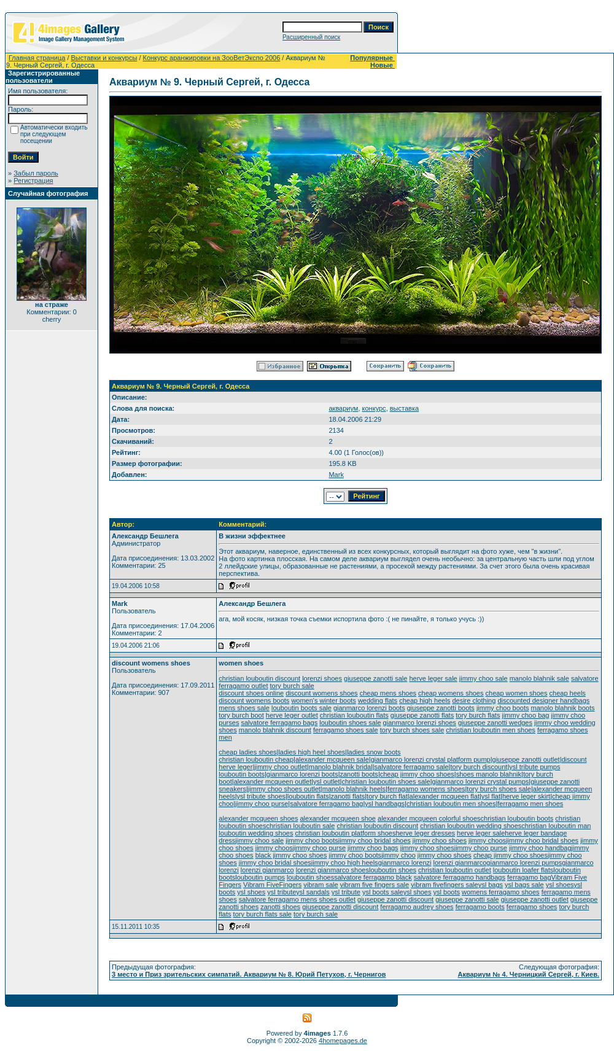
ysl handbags (385, 803)
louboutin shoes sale (350, 722)
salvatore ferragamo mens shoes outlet (297, 899)
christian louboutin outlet (454, 870)
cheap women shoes (517, 693)
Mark (335, 474)
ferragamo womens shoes (426, 789)
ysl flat (490, 796)
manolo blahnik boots (563, 708)
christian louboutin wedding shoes (470, 825)
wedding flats (377, 700)
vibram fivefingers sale (444, 884)
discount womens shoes (321, 693)
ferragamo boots (480, 906)
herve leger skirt (526, 796)
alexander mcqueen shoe (338, 818)
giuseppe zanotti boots (441, 708)
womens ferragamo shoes (501, 892)
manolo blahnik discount (275, 730)
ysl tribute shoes (261, 796)
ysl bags (490, 884)
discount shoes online (251, 693)
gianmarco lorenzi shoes (419, 722)
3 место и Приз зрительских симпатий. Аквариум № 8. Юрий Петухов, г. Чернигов (249, 974)
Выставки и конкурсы (104, 57)
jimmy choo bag (525, 715)
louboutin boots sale (301, 708)
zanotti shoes (280, 906)
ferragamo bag (529, 877)
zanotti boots (359, 774)
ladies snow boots (373, 752)
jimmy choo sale (483, 678)
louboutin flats (308, 796)
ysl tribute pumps (534, 766)
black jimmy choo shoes (291, 855)
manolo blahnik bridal (341, 766)
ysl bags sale (524, 884)
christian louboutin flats (354, 715)
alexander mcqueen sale (332, 759)
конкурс (374, 408)
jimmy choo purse (261, 803)
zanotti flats (348, 796)
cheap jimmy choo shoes (417, 774)
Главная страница (37, 57)
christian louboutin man (556, 825)
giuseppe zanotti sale (375, 678)
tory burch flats (478, 715)
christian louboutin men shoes (490, 730)
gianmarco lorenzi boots (369, 708)
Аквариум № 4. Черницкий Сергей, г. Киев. (528, 974)
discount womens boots (254, 700)
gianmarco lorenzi (405, 862)
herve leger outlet (292, 715)
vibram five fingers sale (375, 884)
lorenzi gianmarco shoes (332, 870)
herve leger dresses (425, 833)
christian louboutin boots (517, 818)
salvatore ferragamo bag (326, 803)
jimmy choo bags (373, 847)
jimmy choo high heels (344, 862)
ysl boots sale (382, 892)
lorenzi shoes (322, 678)
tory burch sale (292, 685)
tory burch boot (241, 715)
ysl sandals (312, 892)
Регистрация (33, 180)
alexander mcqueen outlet (273, 781)
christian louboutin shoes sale (385, 781)
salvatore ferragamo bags (279, 722)
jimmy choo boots (502, 708)
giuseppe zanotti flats (422, 715)
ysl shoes (560, 884)
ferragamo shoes (532, 906)
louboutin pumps (260, 877)
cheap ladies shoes (247, 752)
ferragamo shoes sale (345, 730)
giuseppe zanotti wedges (495, 722)
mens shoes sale (244, 708)
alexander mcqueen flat (445, 796)
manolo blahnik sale (539, 678)
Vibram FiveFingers (272, 884)
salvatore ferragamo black (373, 877)
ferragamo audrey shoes (416, 906)
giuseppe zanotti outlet (526, 759)
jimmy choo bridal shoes (374, 840)
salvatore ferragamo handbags (459, 877)
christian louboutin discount (259, 678)
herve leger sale (433, 678)
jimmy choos (487, 840)
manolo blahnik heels (354, 789)
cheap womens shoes (450, 693)
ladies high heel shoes (311, 752)
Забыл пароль (36, 173)
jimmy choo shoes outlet (284, 789)
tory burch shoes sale (412, 730)
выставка (404, 408)
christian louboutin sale (300, 825)
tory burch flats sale (262, 914)
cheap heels (568, 693)
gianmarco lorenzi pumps (524, 862)
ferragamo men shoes (530, 803)
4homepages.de (343, 1040)
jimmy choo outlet (280, 766)
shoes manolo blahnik (488, 774)
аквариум (343, 408)
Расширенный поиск (311, 37)
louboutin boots (242, 774)
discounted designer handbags (543, 700)
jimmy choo (398, 855)
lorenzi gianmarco (460, 862)
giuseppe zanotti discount (395, 899)
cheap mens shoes (388, 693)
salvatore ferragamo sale (412, 766)
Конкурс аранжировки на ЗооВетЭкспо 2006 (212, 57)
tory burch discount (478, 766)
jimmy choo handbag (540, 847)
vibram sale (320, 884)
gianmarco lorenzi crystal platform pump (431, 759)
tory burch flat (387, 796)
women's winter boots (323, 700)
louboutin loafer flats (523, 870)
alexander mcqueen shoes (258, 818)
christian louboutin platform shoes (345, 833)
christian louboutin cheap (256, 759)
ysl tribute (281, 892)
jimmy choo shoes (440, 840)
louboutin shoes (392, 870)
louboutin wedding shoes (256, 833)
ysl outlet (326, 781)
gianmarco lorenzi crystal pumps (480, 781)
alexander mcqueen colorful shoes (429, 818)
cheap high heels (424, 700)
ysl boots (446, 892)
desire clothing (473, 700)
